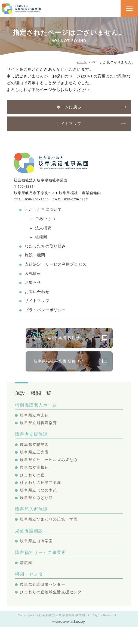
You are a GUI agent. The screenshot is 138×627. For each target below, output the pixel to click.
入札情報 (33, 274)
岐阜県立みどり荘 (36, 498)
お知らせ (33, 283)
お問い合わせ (37, 292)
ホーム (82, 62)
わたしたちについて (43, 209)
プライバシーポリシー (45, 310)
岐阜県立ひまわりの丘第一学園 (49, 519)
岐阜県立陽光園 (34, 445)
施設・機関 (35, 255)
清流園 (26, 563)
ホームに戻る (69, 107)
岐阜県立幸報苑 (34, 467)
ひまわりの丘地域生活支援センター (53, 592)
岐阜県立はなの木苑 (38, 490)
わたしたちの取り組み (45, 246)
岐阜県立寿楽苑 (34, 415)
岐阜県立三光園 (34, 452)
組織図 (41, 237)
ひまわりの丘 (32, 475)
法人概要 (43, 228)
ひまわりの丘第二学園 (40, 483)
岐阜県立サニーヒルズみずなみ (49, 460)
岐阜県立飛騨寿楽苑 (38, 423)
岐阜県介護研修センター (42, 584)
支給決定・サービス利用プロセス (56, 264)
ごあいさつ (45, 219)
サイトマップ (69, 124)
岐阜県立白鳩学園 (36, 541)
